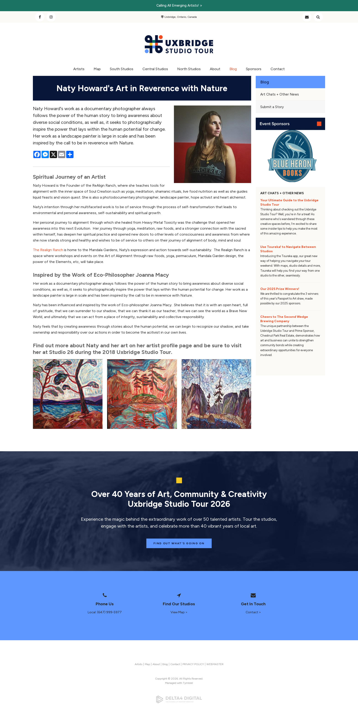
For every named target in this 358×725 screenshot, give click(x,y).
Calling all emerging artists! (177, 5)
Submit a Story (272, 107)
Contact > (253, 612)
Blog (233, 69)
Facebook (39, 16)
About (215, 69)
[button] (68, 394)
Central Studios (155, 69)
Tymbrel (188, 683)
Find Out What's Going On (178, 543)
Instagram (51, 16)
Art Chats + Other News (279, 94)
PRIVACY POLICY (193, 664)
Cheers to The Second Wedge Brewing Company (284, 319)
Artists (78, 69)
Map (97, 69)
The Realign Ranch (48, 250)
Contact (306, 16)
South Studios (121, 69)
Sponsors (253, 69)
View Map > (179, 612)
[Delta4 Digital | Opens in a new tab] (179, 699)
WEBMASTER (215, 664)
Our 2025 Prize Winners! (279, 289)
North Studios (189, 69)
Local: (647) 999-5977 (105, 612)
